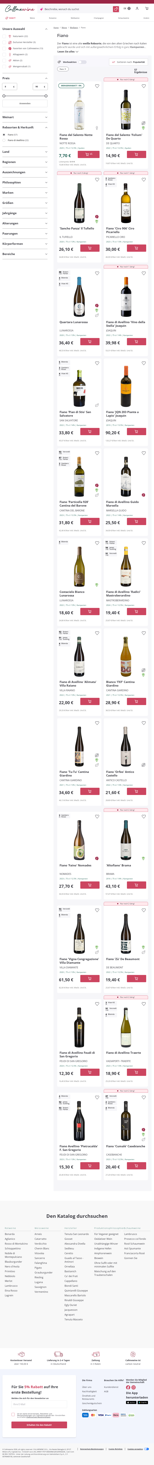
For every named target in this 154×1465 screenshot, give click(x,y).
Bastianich (70, 1271)
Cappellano (71, 1281)
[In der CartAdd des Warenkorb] (89, 154)
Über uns (86, 1387)
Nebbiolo (10, 1276)
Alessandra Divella (75, 1243)
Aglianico (10, 1239)
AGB (106, 1391)
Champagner (99, 18)
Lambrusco (11, 1285)
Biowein (98, 1258)
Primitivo (10, 1271)
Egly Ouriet (71, 1305)
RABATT (10, 18)
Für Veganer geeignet (106, 1234)
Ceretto (69, 1253)
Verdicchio (41, 1243)
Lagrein (9, 1295)
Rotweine (52, 18)
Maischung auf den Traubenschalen (105, 1273)
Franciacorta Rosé (134, 1253)
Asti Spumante (132, 1248)
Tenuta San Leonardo (77, 1234)
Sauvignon (40, 1287)
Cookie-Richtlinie (116, 1449)
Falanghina (41, 1263)
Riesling (39, 1277)
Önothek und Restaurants (88, 1397)
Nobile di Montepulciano (13, 1255)
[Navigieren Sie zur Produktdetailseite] (79, 109)
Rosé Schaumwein (134, 1243)
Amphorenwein (103, 1253)
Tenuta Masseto (74, 1319)
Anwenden (25, 103)
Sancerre (40, 1258)
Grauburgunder (44, 1272)
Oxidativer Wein (103, 1239)
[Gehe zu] (128, 1387)
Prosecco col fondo (135, 1239)
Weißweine (75, 18)
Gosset (68, 1239)
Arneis (38, 1234)
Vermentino (41, 1291)
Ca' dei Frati (71, 1276)
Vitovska (39, 1253)
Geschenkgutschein (92, 1403)
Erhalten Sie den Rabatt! (39, 1424)
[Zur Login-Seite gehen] (138, 8)
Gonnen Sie (130, 1258)
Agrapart (70, 1314)
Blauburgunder (13, 1261)
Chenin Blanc (42, 1248)
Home (56, 27)
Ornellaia (70, 1266)
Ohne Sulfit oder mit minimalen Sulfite (105, 1264)
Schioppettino (13, 1248)
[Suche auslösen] (116, 9)
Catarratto (40, 1239)
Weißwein (74, 27)
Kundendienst (111, 1387)
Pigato (38, 1267)
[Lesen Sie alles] (77, 51)
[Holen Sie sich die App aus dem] (131, 1402)
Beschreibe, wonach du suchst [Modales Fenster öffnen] (62, 9)
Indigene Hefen (102, 1248)
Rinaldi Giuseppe (74, 1300)
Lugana (39, 1282)
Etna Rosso (11, 1290)
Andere (146, 18)
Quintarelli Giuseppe (76, 1290)
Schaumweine (123, 18)
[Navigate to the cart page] (147, 8)
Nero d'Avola (12, 1266)
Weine (32, 18)
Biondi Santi (71, 1285)
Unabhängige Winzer (106, 1243)
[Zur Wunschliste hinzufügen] (97, 86)
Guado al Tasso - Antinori (74, 1259)
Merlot (8, 1281)
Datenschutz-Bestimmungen (38, 1417)
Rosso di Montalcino (16, 1243)
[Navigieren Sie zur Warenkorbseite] (20, 8)
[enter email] (39, 1404)
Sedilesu (69, 1248)
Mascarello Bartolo (75, 1295)
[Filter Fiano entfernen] (65, 69)
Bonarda (10, 1234)
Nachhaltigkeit (89, 1391)
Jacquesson (71, 1309)
